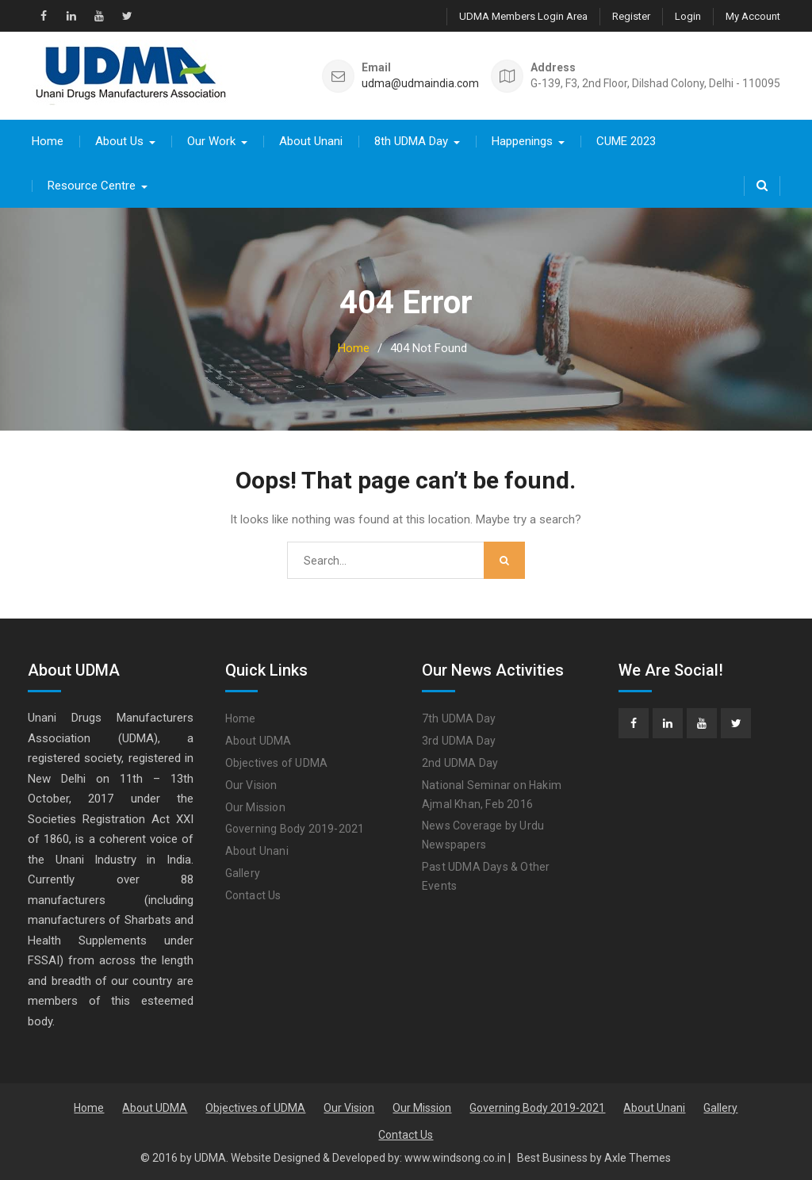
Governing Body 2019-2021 (295, 828)
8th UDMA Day (411, 141)
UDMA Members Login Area (523, 16)
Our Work (211, 141)
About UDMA (258, 740)
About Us (119, 141)
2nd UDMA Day (460, 763)
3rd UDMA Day (459, 740)
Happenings (522, 141)
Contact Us (253, 895)
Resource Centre (92, 185)
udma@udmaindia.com (420, 83)
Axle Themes (637, 1157)
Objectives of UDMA (276, 763)
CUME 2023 (626, 141)
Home (47, 141)
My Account (753, 16)
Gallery (242, 873)
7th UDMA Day (459, 718)
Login (688, 16)
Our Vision (251, 785)
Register (631, 16)
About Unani (311, 141)
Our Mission (255, 807)
